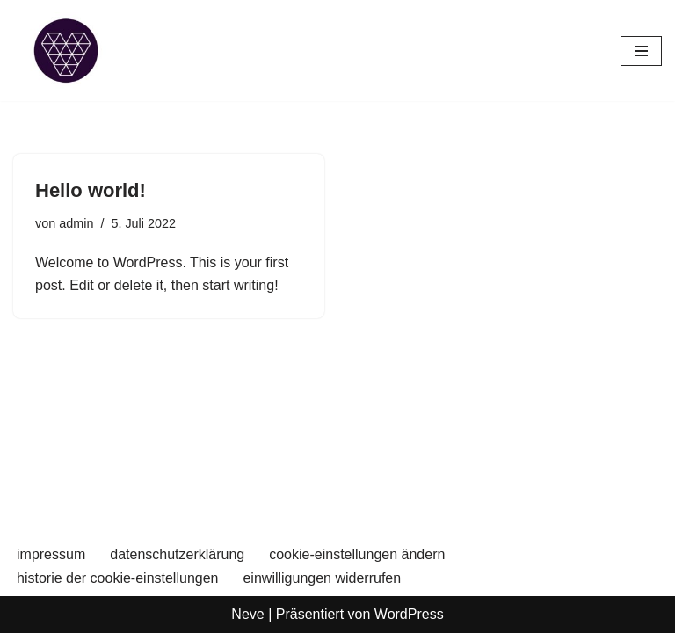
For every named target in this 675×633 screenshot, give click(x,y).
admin (76, 223)
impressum (51, 554)
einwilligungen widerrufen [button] (322, 578)
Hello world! (90, 190)
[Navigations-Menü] (641, 51)
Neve (247, 614)
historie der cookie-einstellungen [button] (117, 578)
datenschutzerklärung (177, 554)
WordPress (409, 614)
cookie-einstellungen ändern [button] (357, 554)
